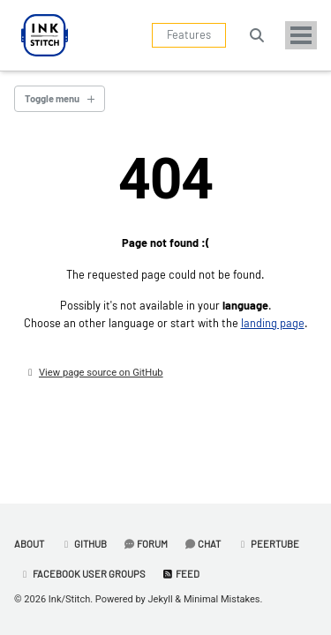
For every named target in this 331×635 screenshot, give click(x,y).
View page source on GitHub (101, 372)
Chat (202, 543)
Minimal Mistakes (222, 599)
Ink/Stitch (69, 599)
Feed (180, 573)
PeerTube (268, 543)
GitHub (83, 543)
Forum (145, 543)
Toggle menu (52, 98)
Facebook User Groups (82, 573)
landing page (273, 323)
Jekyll (160, 599)
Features (189, 34)
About (29, 543)
